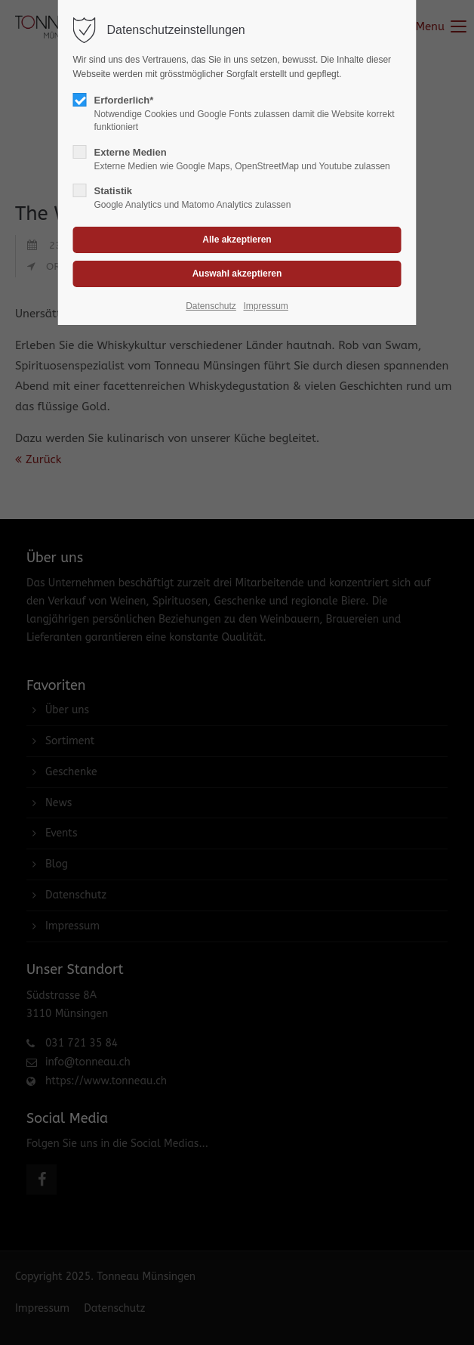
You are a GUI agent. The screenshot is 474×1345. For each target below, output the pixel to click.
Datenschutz (211, 306)
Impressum (265, 306)
